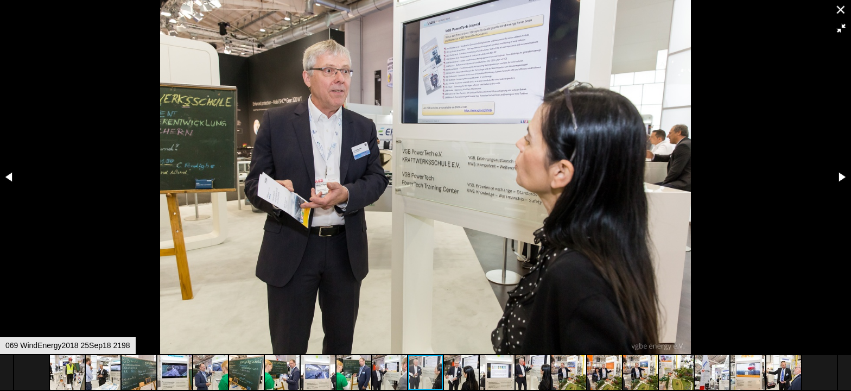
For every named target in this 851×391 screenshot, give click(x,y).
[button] (841, 28)
